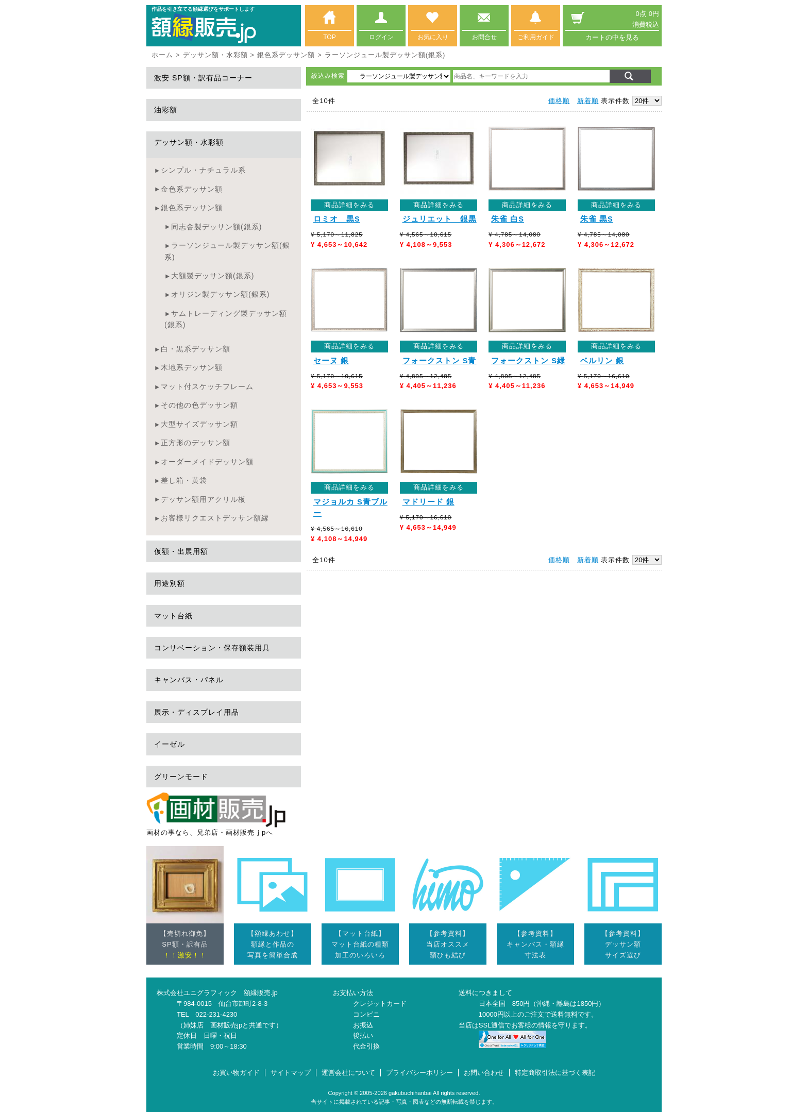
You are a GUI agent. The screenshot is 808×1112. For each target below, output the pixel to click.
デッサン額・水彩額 (215, 55)
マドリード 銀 (428, 502)
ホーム (162, 55)
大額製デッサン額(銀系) (212, 276)
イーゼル (169, 744)
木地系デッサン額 (192, 367)
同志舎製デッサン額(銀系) (216, 227)
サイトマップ (291, 1072)
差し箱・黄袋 (184, 480)
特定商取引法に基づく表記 (555, 1072)
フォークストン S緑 (528, 361)
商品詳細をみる (349, 205)
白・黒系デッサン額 (195, 349)
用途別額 (169, 583)
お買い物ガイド (236, 1072)
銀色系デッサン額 (286, 55)
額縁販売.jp (261, 993)
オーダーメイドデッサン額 (207, 462)
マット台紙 (173, 616)
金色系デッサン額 (192, 189)
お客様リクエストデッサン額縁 (215, 518)
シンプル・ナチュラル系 (203, 170)
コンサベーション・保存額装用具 (212, 648)
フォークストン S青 (439, 361)
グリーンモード (181, 776)
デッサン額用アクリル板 (203, 499)
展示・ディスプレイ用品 (196, 712)
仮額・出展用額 (181, 551)
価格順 (559, 101)
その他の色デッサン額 (199, 405)
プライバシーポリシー (419, 1072)
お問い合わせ (484, 1072)
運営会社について (348, 1072)
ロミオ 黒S (336, 219)
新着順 (588, 101)
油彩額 (165, 110)
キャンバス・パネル (189, 680)
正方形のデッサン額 (195, 443)
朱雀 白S (507, 219)
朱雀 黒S (596, 219)
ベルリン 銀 (602, 361)
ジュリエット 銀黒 (439, 219)
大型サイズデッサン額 (199, 424)
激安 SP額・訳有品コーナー (203, 78)
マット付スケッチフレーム (207, 386)
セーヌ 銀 (331, 361)
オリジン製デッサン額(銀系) (220, 294)
